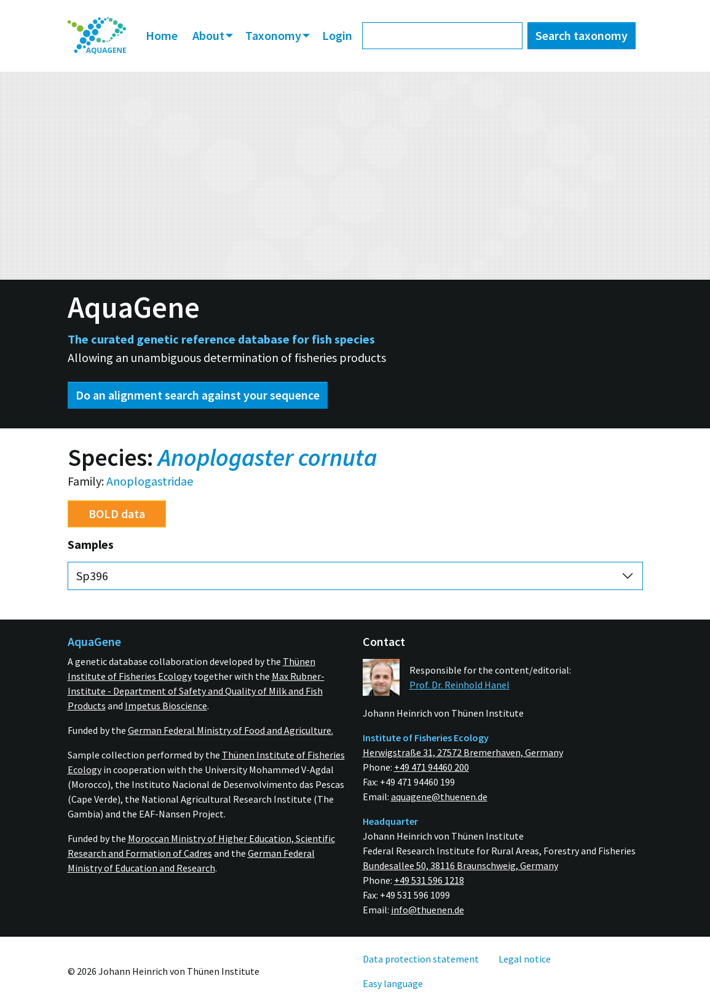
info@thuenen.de (427, 910)
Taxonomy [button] (274, 35)
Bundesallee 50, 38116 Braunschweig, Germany (460, 865)
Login (337, 35)
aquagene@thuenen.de (439, 796)
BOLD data (117, 513)
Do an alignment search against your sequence (198, 395)
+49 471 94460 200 (431, 767)
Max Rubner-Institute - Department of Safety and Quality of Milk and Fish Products (196, 691)
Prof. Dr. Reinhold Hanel (459, 685)
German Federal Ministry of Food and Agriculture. (230, 730)
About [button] (209, 35)
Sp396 (92, 575)
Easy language (393, 983)
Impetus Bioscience (166, 705)
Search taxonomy (581, 35)
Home (162, 35)
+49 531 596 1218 (429, 880)
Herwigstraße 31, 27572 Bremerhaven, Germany (463, 752)
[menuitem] (97, 36)
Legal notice (525, 959)
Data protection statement (421, 959)
